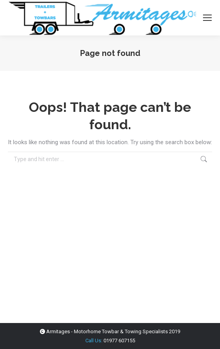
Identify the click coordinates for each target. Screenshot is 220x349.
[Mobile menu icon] (207, 17)
